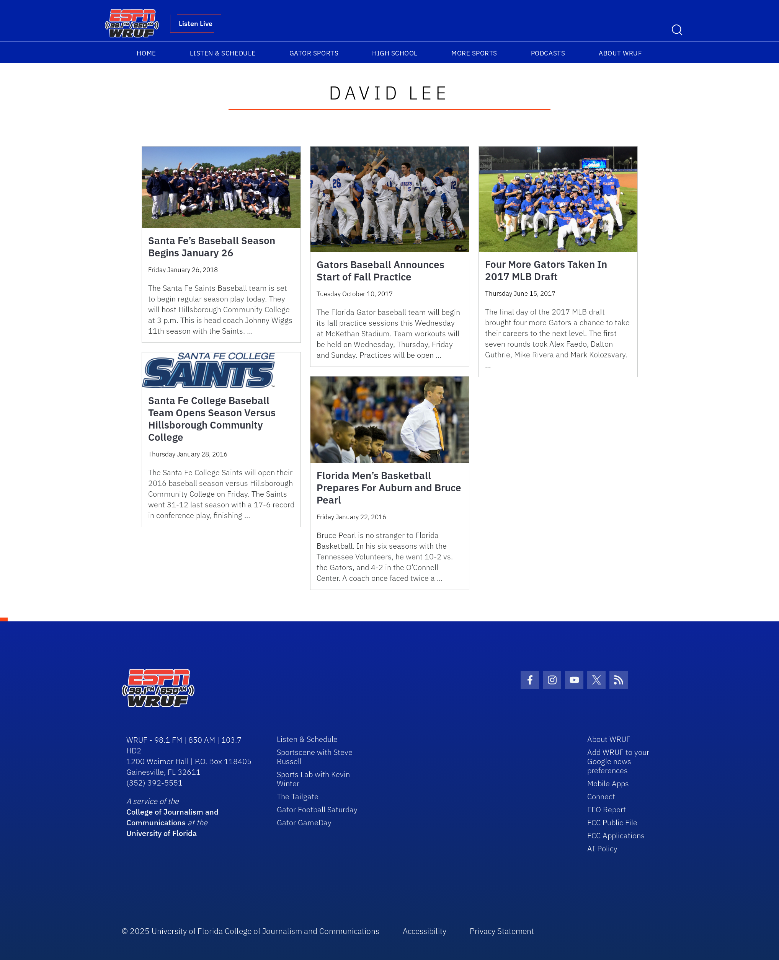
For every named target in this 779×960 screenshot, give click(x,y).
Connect (601, 796)
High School (395, 53)
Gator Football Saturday (317, 809)
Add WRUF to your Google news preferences (618, 761)
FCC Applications (616, 835)
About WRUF (620, 53)
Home (146, 53)
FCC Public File (612, 822)
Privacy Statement (502, 931)
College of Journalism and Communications (172, 817)
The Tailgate (297, 796)
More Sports (474, 53)
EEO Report (606, 809)
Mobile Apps (608, 783)
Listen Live (195, 23)
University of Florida (161, 833)
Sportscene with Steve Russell (315, 756)
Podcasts (548, 53)
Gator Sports (313, 53)
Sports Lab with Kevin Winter (313, 779)
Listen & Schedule (223, 53)
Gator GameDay (304, 822)
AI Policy (602, 848)
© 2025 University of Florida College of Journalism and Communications (250, 931)
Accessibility (424, 931)
